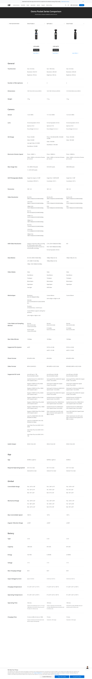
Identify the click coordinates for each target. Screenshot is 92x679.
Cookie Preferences (38, 673)
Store (82, 5)
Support (43, 5)
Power (28, 5)
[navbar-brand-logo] (11, 5)
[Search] (65, 5)
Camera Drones (16, 5)
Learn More (36, 53)
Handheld (23, 5)
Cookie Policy (56, 674)
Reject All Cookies (62, 676)
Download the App (65, 0)
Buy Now (36, 50)
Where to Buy (49, 5)
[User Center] (68, 5)
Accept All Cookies (77, 676)
